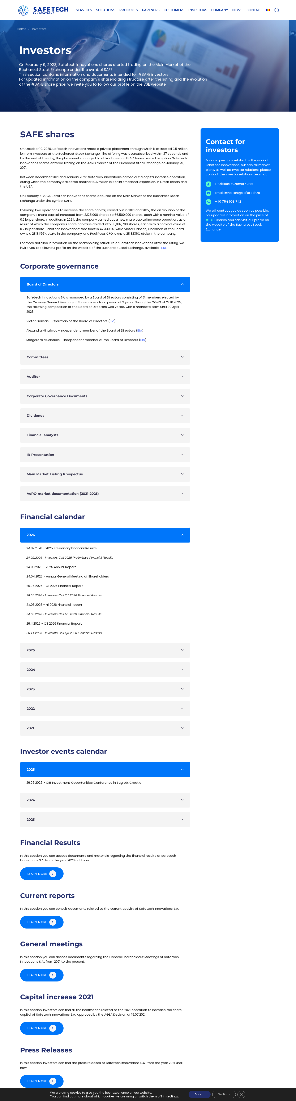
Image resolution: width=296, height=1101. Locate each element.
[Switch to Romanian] (268, 10)
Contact (254, 10)
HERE (163, 248)
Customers (174, 10)
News (237, 10)
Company (219, 10)
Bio (112, 321)
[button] (276, 10)
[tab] (105, 284)
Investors (197, 10)
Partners (150, 10)
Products (128, 10)
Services (84, 10)
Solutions (105, 10)
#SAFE (211, 220)
